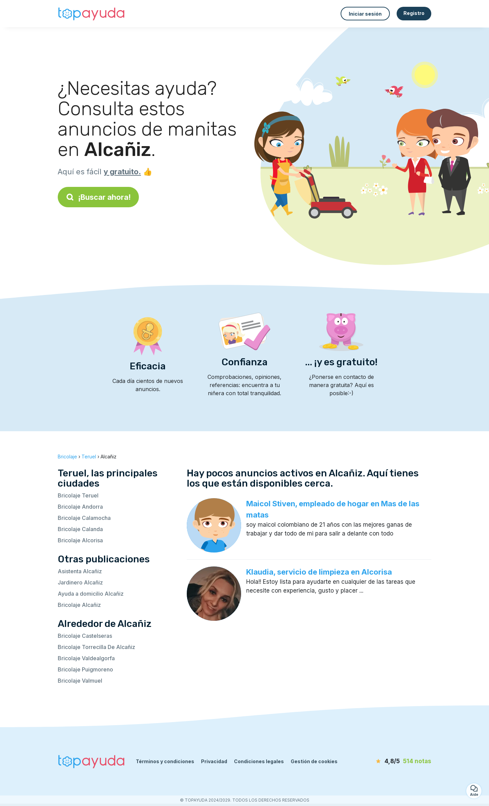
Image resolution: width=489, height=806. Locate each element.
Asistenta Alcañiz (80, 571)
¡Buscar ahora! (98, 197)
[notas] (392, 761)
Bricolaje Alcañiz (79, 604)
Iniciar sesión (365, 14)
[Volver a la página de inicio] (92, 13)
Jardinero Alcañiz (80, 582)
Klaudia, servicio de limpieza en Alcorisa (319, 571)
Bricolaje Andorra (80, 506)
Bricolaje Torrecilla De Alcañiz (96, 647)
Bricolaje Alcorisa (80, 540)
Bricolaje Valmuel (80, 680)
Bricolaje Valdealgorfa (86, 658)
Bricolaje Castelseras (85, 635)
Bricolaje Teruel (78, 495)
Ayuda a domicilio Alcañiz (91, 593)
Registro (413, 13)
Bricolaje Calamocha (84, 517)
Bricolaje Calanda (80, 529)
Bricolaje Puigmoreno (85, 669)
